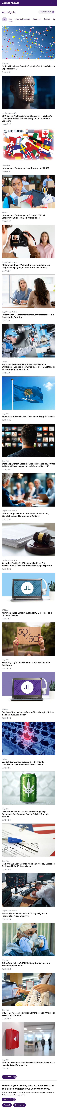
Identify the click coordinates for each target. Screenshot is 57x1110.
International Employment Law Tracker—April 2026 (25, 168)
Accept (7, 1105)
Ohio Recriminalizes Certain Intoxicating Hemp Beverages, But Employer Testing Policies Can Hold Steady (25, 814)
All (4, 19)
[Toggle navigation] (53, 2)
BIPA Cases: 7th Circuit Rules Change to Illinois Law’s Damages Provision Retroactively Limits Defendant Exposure (27, 118)
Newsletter (37, 19)
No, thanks (19, 1105)
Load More (8, 1077)
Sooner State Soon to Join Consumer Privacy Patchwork (28, 417)
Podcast (47, 19)
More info (8, 1099)
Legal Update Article (23, 19)
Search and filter (45, 12)
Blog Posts (10, 20)
